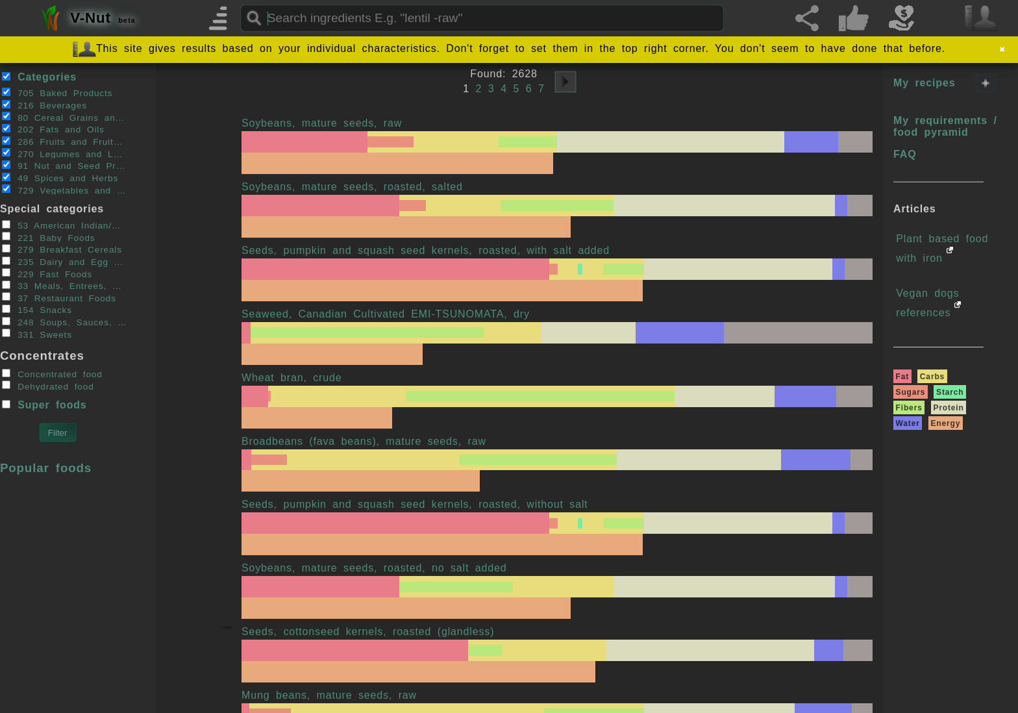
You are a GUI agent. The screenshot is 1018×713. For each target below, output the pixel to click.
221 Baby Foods (48, 237)
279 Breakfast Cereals (62, 249)
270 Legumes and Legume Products (64, 153)
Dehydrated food (48, 386)
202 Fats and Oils (53, 129)
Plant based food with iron (942, 248)
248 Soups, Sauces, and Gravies (64, 322)
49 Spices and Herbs (60, 178)
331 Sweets (37, 334)
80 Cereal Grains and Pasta (64, 117)
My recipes (924, 82)
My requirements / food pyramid (945, 126)
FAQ (904, 154)
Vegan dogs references (927, 303)
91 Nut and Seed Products (64, 165)
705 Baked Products (57, 93)
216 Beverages (44, 105)
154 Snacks (37, 310)
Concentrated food (52, 374)
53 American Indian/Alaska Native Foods (64, 225)
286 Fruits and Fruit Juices (64, 141)
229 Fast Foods (47, 273)
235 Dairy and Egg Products (64, 261)
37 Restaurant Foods (59, 297)
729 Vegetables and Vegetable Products (64, 189)
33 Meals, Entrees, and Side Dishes (64, 286)
